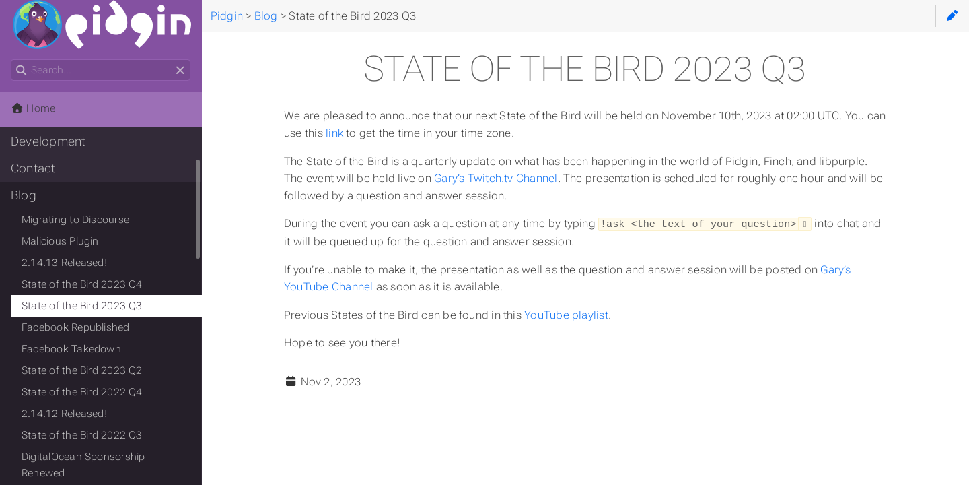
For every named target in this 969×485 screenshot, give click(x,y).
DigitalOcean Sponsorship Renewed (83, 465)
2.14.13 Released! (64, 263)
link (334, 133)
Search (11, 59)
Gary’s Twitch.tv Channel (495, 178)
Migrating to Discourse (75, 220)
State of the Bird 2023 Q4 (82, 284)
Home (33, 108)
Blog (23, 195)
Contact (33, 168)
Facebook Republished (76, 327)
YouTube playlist (566, 314)
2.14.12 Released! (64, 414)
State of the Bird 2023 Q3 (82, 306)
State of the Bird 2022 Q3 (82, 435)
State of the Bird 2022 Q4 (82, 392)
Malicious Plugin (60, 241)
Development (48, 141)
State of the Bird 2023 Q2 (82, 370)
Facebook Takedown (71, 349)
